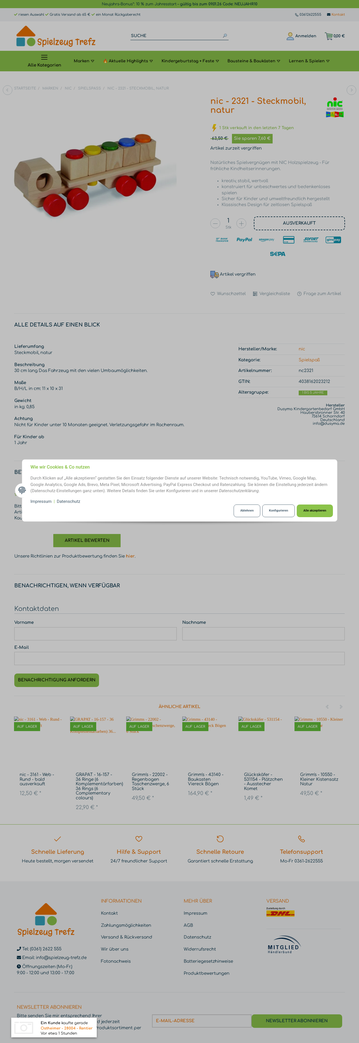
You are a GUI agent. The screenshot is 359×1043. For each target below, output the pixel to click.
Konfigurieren (278, 510)
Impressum (41, 501)
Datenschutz (68, 501)
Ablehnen (247, 510)
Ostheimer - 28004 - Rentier (67, 1029)
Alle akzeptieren (314, 510)
